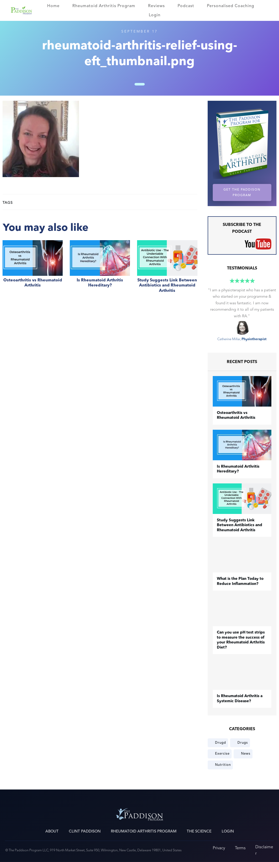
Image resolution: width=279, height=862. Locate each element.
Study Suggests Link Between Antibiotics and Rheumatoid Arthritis (167, 269)
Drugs (242, 743)
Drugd (220, 743)
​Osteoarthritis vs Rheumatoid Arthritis (33, 269)
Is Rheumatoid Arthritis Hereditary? (100, 269)
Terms (240, 847)
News (245, 754)
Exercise (222, 754)
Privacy (219, 847)
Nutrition (223, 765)
